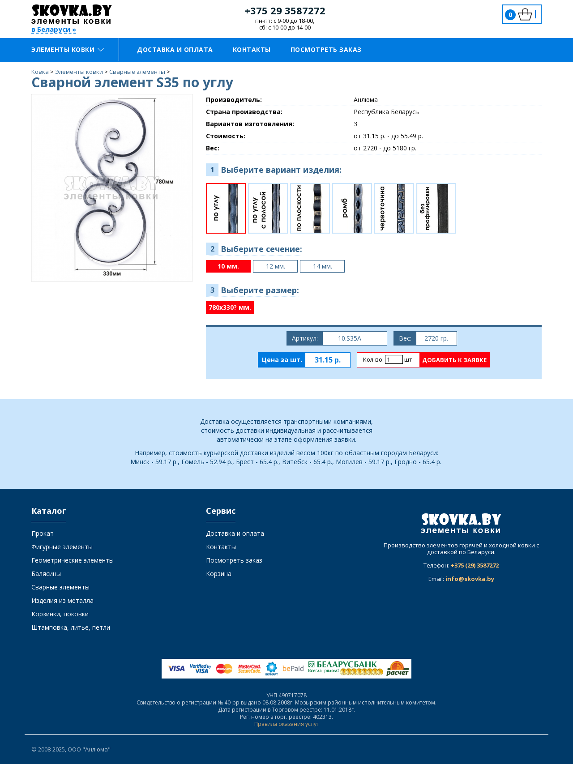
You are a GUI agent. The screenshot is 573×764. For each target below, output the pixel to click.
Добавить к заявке (454, 360)
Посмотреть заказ (326, 49)
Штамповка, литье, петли (70, 627)
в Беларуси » (53, 30)
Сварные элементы (60, 587)
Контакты (252, 49)
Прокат (42, 533)
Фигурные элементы (62, 546)
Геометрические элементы (72, 560)
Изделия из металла (62, 600)
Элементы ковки (67, 49)
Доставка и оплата (175, 49)
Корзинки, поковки (60, 614)
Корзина (218, 573)
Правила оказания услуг (286, 724)
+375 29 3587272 (284, 10)
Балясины (46, 573)
